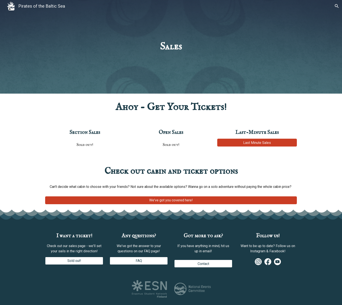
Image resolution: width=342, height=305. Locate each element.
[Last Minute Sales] (257, 142)
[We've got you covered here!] (171, 200)
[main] (171, 47)
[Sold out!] (74, 260)
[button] (337, 6)
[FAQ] (139, 260)
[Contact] (203, 263)
